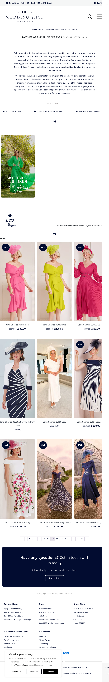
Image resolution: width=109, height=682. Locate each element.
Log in (98, 3)
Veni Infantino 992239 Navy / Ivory (54, 522)
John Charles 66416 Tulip (17, 325)
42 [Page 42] (43, 538)
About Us (42, 636)
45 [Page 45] (57, 538)
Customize (16, 671)
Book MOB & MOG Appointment (51, 623)
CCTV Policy (43, 643)
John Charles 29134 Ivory (54, 422)
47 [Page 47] (66, 538)
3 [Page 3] (32, 538)
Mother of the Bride (46, 612)
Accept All (50, 671)
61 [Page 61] (73, 538)
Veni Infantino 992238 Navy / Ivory (92, 522)
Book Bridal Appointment (49, 619)
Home (34, 29)
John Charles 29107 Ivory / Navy (91, 422)
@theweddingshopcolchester (79, 225)
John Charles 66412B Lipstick (91, 325)
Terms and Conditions (47, 647)
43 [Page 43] (48, 538)
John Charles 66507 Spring (17, 522)
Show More (54, 104)
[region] (33, 663)
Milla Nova (43, 616)
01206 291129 (17, 636)
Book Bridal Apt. (15, 3)
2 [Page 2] (29, 538)
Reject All (34, 671)
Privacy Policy (44, 640)
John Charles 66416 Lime (54, 325)
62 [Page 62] (78, 538)
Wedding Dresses (46, 609)
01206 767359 (87, 609)
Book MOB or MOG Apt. (39, 3)
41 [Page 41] (39, 538)
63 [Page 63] (82, 538)
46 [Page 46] (61, 538)
